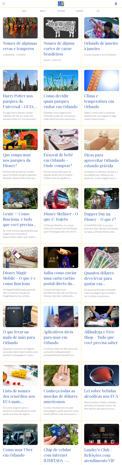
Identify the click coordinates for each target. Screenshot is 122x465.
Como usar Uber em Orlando (18, 452)
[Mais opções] (98, 11)
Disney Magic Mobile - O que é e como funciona (19, 278)
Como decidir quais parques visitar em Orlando (60, 101)
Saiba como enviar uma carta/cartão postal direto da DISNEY (60, 278)
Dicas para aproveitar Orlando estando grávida (101, 160)
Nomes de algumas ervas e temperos (20, 45)
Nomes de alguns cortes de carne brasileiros (59, 48)
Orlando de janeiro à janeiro (101, 45)
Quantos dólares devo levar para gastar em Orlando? (99, 278)
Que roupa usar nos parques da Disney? (17, 160)
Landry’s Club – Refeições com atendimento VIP (99, 455)
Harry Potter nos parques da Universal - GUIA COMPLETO (18, 101)
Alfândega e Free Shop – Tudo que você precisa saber (101, 337)
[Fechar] (3, 3)
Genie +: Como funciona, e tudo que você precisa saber (18, 219)
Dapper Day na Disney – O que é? (100, 216)
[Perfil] (116, 4)
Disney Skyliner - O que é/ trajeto (61, 216)
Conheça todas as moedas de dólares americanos (61, 396)
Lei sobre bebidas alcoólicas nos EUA (101, 393)
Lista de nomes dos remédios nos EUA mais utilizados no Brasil (20, 396)
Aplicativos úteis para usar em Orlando (58, 337)
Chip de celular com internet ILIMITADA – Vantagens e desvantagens (57, 455)
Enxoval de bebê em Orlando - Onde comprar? (58, 160)
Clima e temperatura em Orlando (99, 101)
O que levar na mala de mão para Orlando (19, 337)
